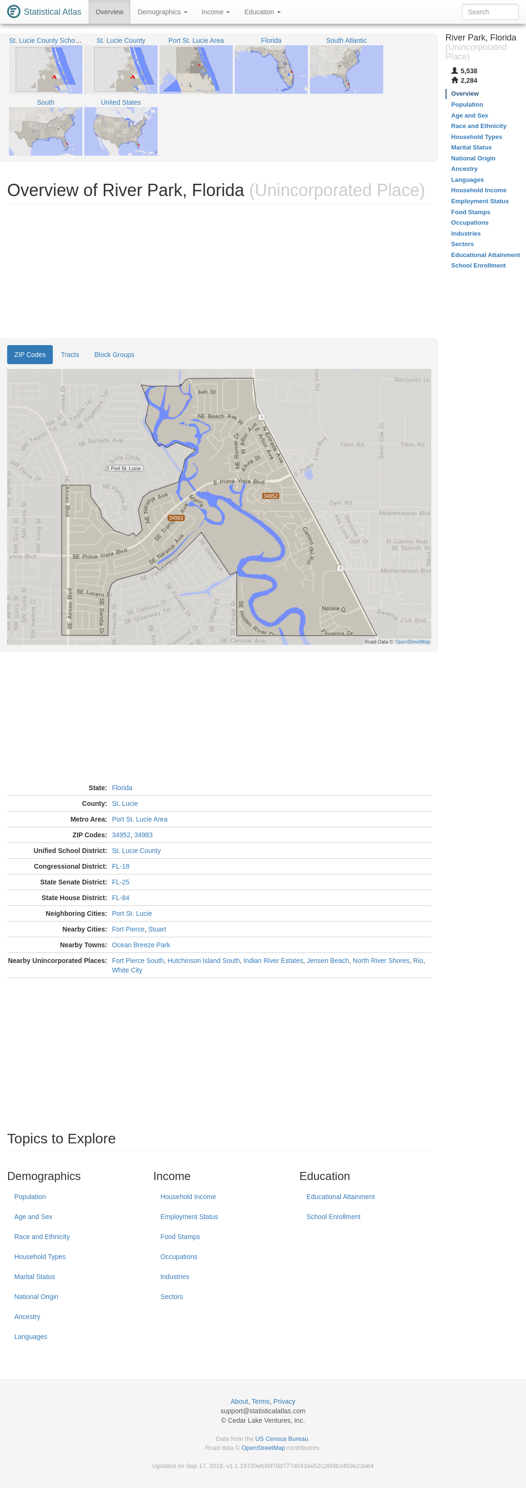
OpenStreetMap (263, 1447)
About (239, 1401)
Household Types (40, 1256)
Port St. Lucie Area (140, 819)
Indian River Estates (273, 960)
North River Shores (381, 960)
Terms (261, 1401)
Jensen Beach (328, 960)
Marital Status (34, 1276)
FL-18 (120, 866)
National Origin (36, 1296)
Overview (109, 12)
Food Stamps (180, 1236)
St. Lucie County (136, 850)
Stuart (157, 929)
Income (216, 12)
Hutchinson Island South (204, 960)
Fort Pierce (128, 929)
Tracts (70, 354)
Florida (122, 788)
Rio (418, 960)
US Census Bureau (281, 1438)
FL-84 (120, 898)
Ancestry (27, 1316)
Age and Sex (33, 1216)
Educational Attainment (341, 1196)
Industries (174, 1276)
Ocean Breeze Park (141, 945)
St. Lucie (125, 803)
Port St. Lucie (132, 913)
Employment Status (189, 1216)
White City (127, 970)
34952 (121, 835)
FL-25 (120, 882)
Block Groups (114, 354)
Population (30, 1196)
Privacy (285, 1401)
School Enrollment (334, 1216)
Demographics (162, 12)
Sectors (171, 1296)
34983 (143, 835)
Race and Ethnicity (42, 1236)
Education (262, 12)
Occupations (179, 1256)
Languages (30, 1336)
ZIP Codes (30, 354)
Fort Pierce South (138, 960)
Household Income (188, 1196)
